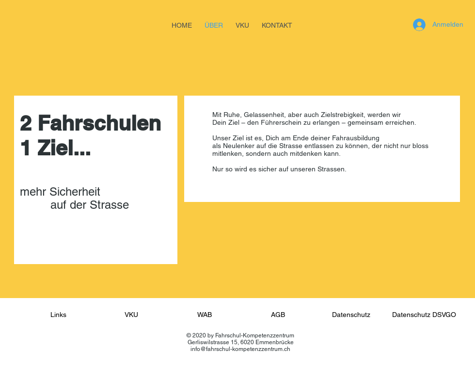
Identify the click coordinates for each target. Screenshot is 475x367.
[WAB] (204, 315)
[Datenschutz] (351, 315)
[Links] (58, 315)
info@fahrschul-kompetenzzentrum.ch (240, 349)
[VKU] (131, 315)
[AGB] (277, 315)
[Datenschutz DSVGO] (424, 315)
